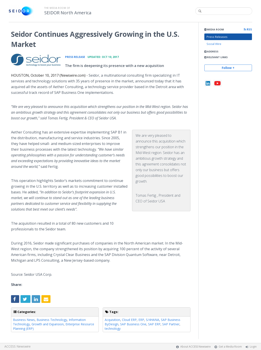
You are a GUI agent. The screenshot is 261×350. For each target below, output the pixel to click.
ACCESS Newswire (17, 346)
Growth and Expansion (48, 324)
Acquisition (112, 320)
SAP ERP (154, 324)
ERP (141, 320)
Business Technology (52, 320)
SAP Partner (170, 324)
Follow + (228, 68)
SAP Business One (133, 324)
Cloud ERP (129, 320)
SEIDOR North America (67, 13)
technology (113, 328)
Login (253, 346)
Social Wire (214, 44)
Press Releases (217, 37)
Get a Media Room (230, 346)
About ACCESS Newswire (195, 346)
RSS (248, 29)
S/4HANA (152, 320)
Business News (24, 320)
